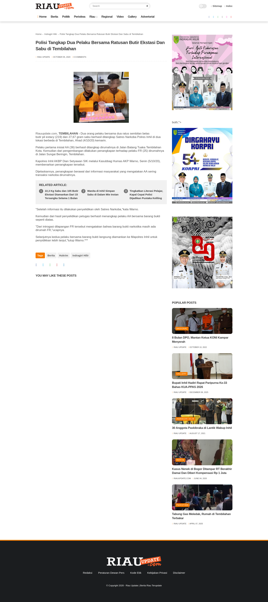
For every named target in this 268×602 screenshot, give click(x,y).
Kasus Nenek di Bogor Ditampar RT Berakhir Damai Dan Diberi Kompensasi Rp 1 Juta (202, 471)
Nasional (182, 329)
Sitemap (216, 6)
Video (120, 16)
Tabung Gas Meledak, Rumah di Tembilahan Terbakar (201, 516)
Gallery (132, 16)
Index (228, 6)
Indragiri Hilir (50, 34)
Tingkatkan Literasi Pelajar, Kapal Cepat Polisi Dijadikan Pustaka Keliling (146, 194)
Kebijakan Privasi (157, 572)
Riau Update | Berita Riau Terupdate (144, 585)
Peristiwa (79, 16)
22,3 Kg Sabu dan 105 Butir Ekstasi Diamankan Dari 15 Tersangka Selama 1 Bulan (61, 194)
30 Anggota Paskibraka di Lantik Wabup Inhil (202, 428)
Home (41, 16)
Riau (92, 16)
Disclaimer (179, 572)
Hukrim (63, 255)
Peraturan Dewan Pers (111, 572)
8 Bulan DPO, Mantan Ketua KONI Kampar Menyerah (200, 339)
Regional (106, 16)
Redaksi (87, 572)
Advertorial (147, 16)
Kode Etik (135, 572)
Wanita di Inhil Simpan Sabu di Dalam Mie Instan (102, 192)
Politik (66, 16)
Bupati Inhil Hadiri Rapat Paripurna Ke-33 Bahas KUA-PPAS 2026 (199, 385)
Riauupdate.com (46, 133)
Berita (54, 16)
